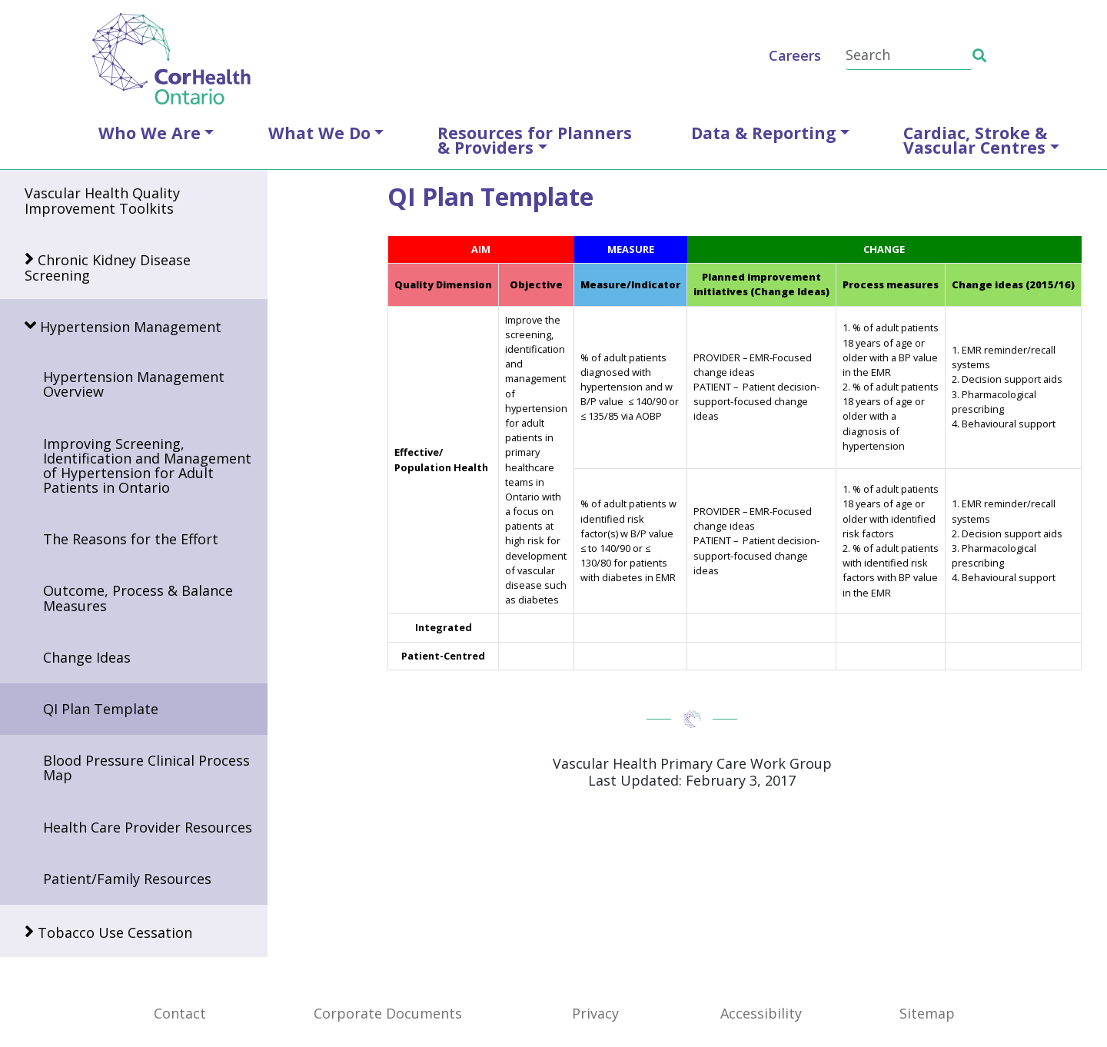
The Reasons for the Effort (130, 539)
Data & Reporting (763, 132)
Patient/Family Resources (127, 878)
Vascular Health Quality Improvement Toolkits (102, 200)
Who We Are (149, 132)
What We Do (319, 132)
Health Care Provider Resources (147, 827)
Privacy (595, 1013)
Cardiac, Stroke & (975, 139)
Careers (795, 55)
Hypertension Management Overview (133, 384)
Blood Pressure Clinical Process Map (146, 767)
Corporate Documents (388, 1013)
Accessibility (761, 1013)
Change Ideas (87, 657)
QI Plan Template (100, 709)
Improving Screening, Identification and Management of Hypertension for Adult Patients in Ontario (147, 465)
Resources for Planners (534, 139)
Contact (180, 1013)
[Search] (909, 56)
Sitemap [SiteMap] (927, 1013)
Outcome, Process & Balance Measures (138, 597)
